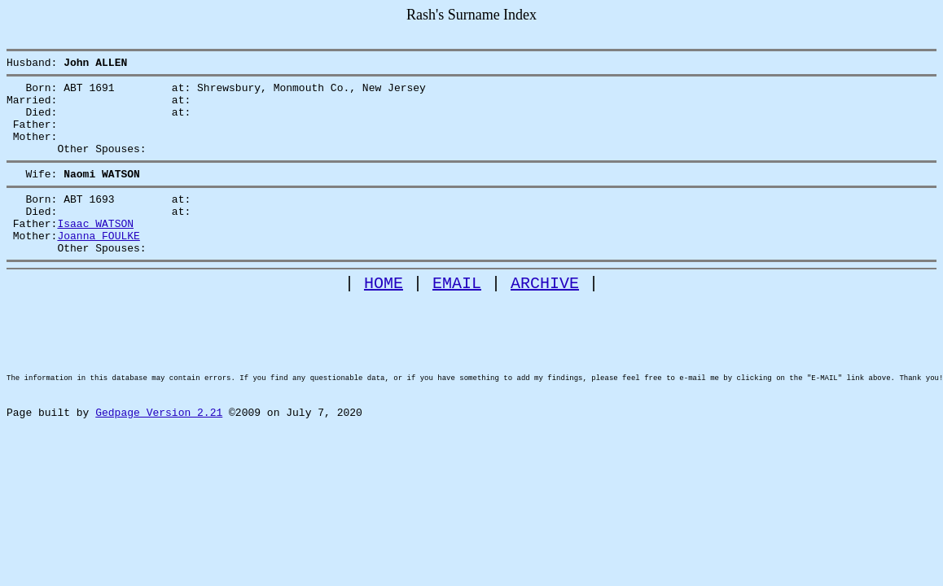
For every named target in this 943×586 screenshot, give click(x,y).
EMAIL (456, 317)
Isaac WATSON (95, 250)
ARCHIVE (545, 317)
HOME (383, 317)
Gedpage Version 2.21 (158, 473)
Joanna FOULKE (98, 264)
